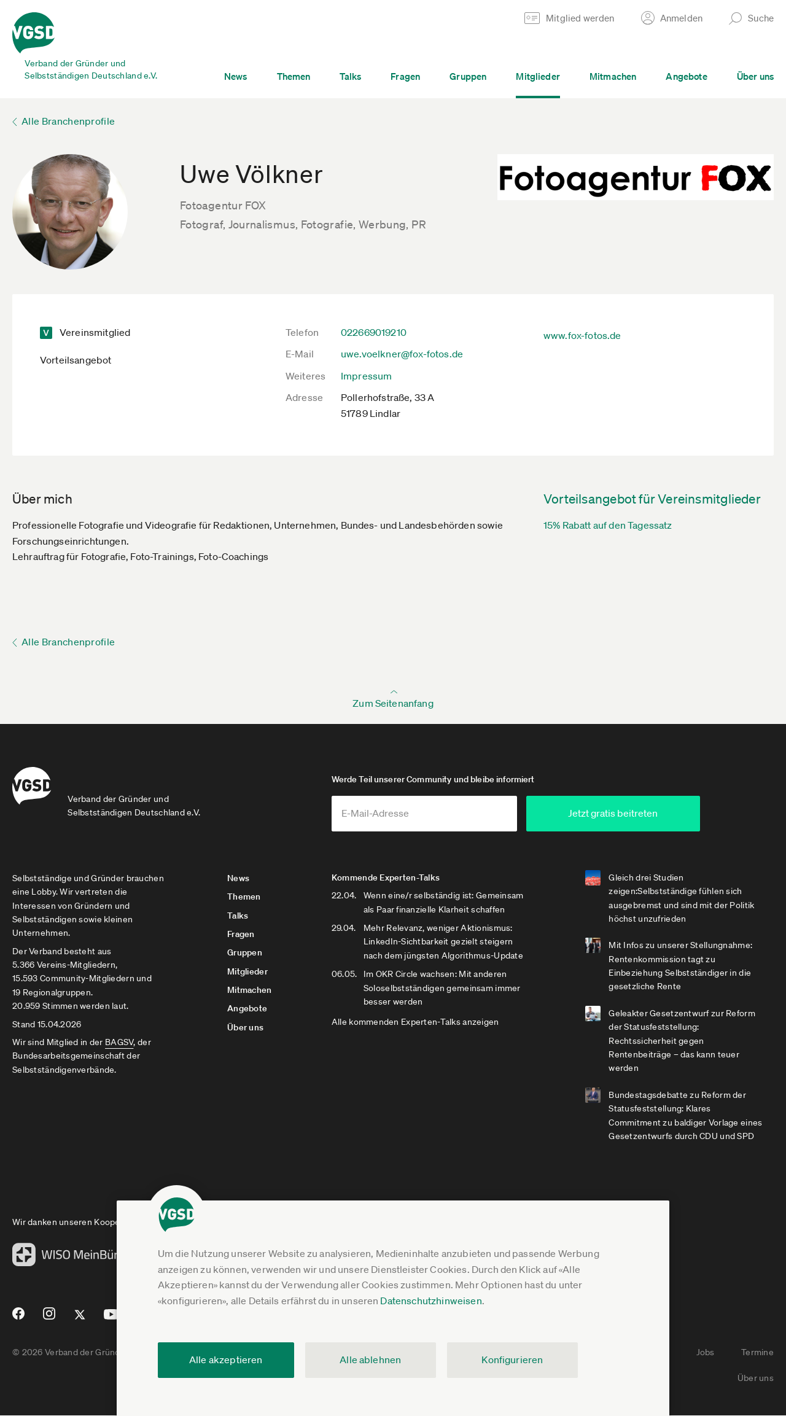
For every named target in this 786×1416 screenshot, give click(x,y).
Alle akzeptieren (226, 1359)
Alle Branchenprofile (68, 121)
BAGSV (119, 1042)
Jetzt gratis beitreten (627, 813)
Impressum (366, 376)
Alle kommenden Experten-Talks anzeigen (415, 1022)
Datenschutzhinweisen (430, 1300)
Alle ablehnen (370, 1359)
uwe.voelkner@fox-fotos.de (402, 354)
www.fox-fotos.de (582, 335)
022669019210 (374, 332)
